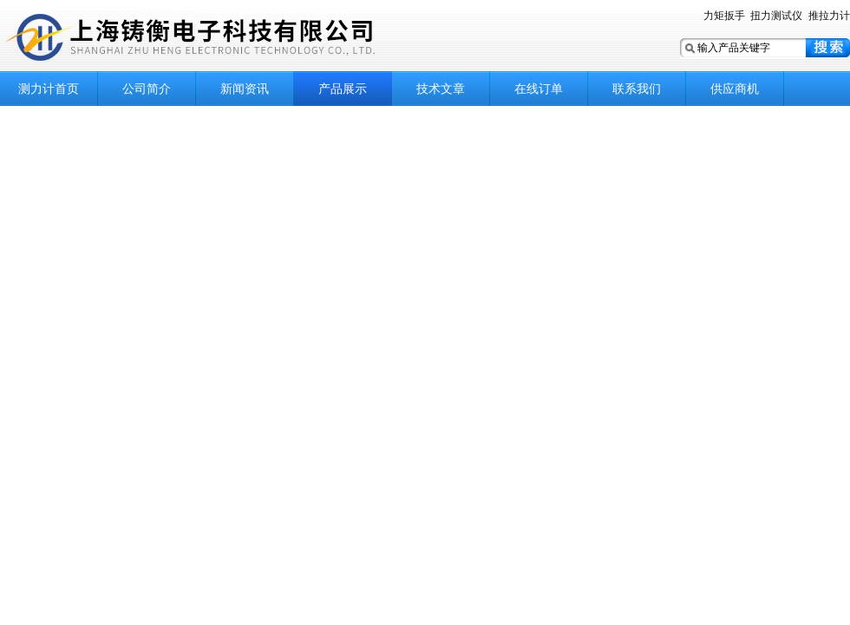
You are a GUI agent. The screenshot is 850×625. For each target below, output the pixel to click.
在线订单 (538, 88)
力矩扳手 (724, 16)
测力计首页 (48, 88)
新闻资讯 (244, 88)
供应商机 (734, 88)
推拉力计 (829, 16)
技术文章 (440, 88)
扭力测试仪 (776, 16)
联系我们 (636, 88)
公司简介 (146, 88)
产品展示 (342, 88)
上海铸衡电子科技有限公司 (217, 37)
